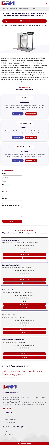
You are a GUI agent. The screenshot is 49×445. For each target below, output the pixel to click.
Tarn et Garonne (15, 371)
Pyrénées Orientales (35, 371)
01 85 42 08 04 (31, 137)
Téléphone (6, 185)
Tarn (24, 371)
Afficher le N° (24, 254)
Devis (24, 258)
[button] (46, 3)
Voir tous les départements (11, 378)
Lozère (19, 374)
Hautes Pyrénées (8, 374)
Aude (4, 371)
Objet (4, 198)
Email (4, 192)
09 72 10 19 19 (31, 114)
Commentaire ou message (10, 205)
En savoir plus (17, 114)
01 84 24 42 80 (31, 161)
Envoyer (12, 221)
